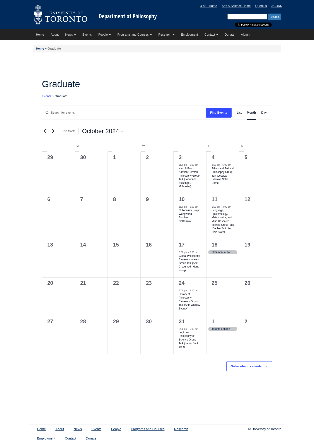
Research (166, 34)
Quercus (261, 6)
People (104, 34)
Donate (229, 34)
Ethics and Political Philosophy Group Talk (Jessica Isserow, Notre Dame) (223, 175)
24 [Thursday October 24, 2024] (182, 283)
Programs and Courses (134, 34)
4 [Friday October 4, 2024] (213, 157)
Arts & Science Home (236, 6)
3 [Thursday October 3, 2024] (180, 157)
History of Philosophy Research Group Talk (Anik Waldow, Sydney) (190, 301)
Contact (211, 34)
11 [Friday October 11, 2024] (215, 199)
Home (40, 34)
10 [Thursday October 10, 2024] (182, 199)
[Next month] (53, 131)
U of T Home (208, 6)
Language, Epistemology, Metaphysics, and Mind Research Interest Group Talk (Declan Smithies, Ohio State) (223, 221)
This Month (68, 131)
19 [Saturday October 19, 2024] (247, 245)
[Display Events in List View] (239, 113)
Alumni (245, 34)
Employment (189, 34)
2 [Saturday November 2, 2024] (245, 321)
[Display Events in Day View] (264, 113)
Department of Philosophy (128, 16)
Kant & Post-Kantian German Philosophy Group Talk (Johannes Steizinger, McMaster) (189, 177)
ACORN (276, 6)
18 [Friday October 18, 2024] (215, 245)
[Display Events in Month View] (251, 113)
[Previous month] (44, 131)
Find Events (218, 112)
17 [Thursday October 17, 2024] (182, 245)
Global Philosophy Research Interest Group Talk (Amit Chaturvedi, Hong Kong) (189, 263)
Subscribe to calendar (247, 366)
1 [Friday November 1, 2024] (213, 321)
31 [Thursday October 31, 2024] (182, 321)
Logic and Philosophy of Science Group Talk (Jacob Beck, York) (189, 339)
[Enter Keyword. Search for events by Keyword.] (124, 113)
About (55, 34)
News (70, 34)
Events (87, 34)
